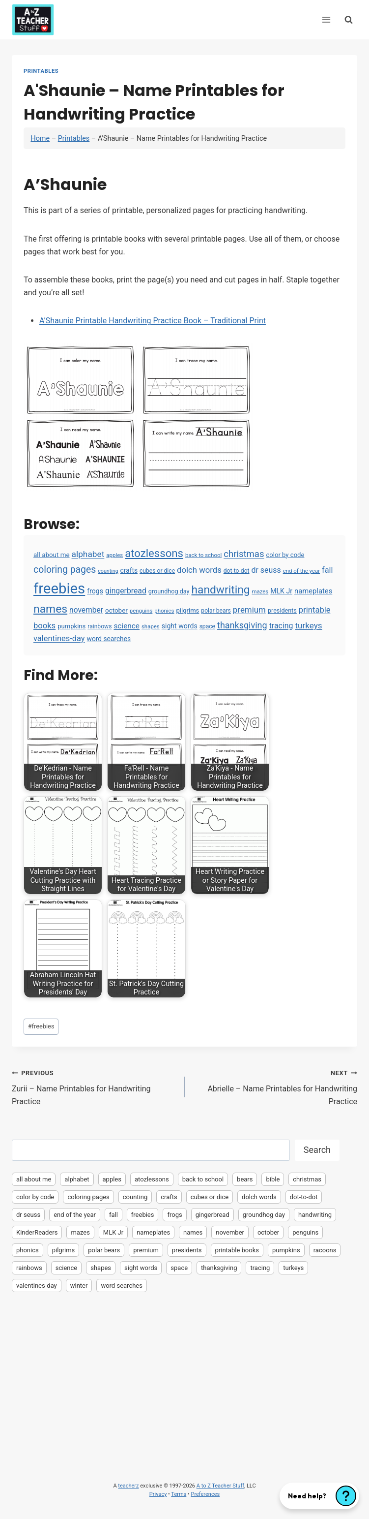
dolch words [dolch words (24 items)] (199, 570)
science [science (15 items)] (127, 625)
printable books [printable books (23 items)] (237, 1250)
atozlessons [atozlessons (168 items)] (154, 553)
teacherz (128, 1486)
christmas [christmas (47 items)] (244, 554)
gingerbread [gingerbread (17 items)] (125, 590)
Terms (178, 1494)
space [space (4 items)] (207, 626)
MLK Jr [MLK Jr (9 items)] (281, 591)
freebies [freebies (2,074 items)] (59, 588)
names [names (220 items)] (50, 609)
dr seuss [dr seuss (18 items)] (266, 570)
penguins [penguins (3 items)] (141, 610)
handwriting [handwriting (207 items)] (221, 589)
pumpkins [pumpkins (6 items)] (71, 626)
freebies (41, 1026)
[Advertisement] (184, 1373)
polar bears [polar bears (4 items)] (216, 610)
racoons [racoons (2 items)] (325, 1250)
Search (317, 1150)
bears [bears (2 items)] (245, 1179)
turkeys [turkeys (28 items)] (308, 625)
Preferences (205, 1494)
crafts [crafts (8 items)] (129, 570)
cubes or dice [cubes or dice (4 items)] (157, 570)
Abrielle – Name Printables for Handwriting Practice (275, 1086)
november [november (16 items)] (86, 610)
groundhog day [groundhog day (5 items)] (169, 591)
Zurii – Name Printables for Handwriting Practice (94, 1086)
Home (40, 138)
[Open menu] (326, 19)
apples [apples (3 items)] (114, 555)
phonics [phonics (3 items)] (164, 610)
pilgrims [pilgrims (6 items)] (187, 610)
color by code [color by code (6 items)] (285, 554)
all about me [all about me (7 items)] (51, 554)
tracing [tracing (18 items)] (281, 625)
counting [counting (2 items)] (108, 571)
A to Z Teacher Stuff (220, 1486)
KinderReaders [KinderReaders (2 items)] (36, 1232)
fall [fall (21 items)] (327, 570)
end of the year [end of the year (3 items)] (301, 570)
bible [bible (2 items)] (273, 1179)
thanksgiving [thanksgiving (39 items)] (242, 625)
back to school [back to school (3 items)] (203, 555)
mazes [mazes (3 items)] (260, 591)
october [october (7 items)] (116, 610)
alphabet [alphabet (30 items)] (88, 554)
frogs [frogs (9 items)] (95, 591)
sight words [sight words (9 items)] (180, 626)
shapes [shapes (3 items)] (151, 626)
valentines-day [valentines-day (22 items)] (59, 638)
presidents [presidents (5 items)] (282, 610)
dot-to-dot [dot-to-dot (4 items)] (237, 570)
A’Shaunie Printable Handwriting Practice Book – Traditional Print (152, 320)
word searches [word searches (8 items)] (109, 639)
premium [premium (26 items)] (249, 610)
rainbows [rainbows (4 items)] (99, 626)
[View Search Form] (348, 19)
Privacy (158, 1494)
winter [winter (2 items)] (79, 1285)
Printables (41, 71)
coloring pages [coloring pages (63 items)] (64, 569)
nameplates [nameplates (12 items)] (313, 591)
